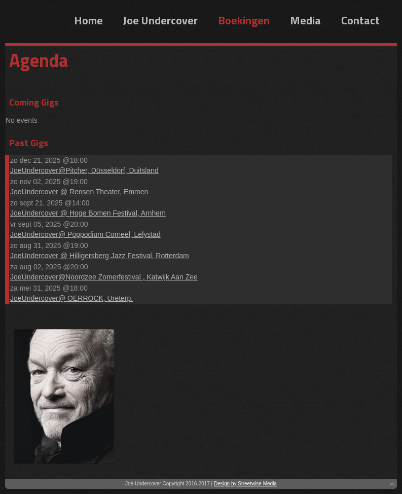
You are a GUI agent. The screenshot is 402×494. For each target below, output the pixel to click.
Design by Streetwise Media (245, 483)
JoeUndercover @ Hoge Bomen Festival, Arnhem (88, 213)
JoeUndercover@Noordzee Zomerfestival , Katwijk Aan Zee (104, 277)
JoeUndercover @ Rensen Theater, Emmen (79, 192)
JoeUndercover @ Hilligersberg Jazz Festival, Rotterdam (99, 256)
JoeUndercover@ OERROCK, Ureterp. (71, 298)
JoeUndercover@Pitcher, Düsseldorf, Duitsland (84, 170)
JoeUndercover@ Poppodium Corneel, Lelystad (85, 234)
